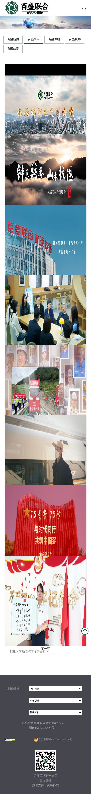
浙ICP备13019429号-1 (43, 728)
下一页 (45, 648)
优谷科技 (53, 785)
